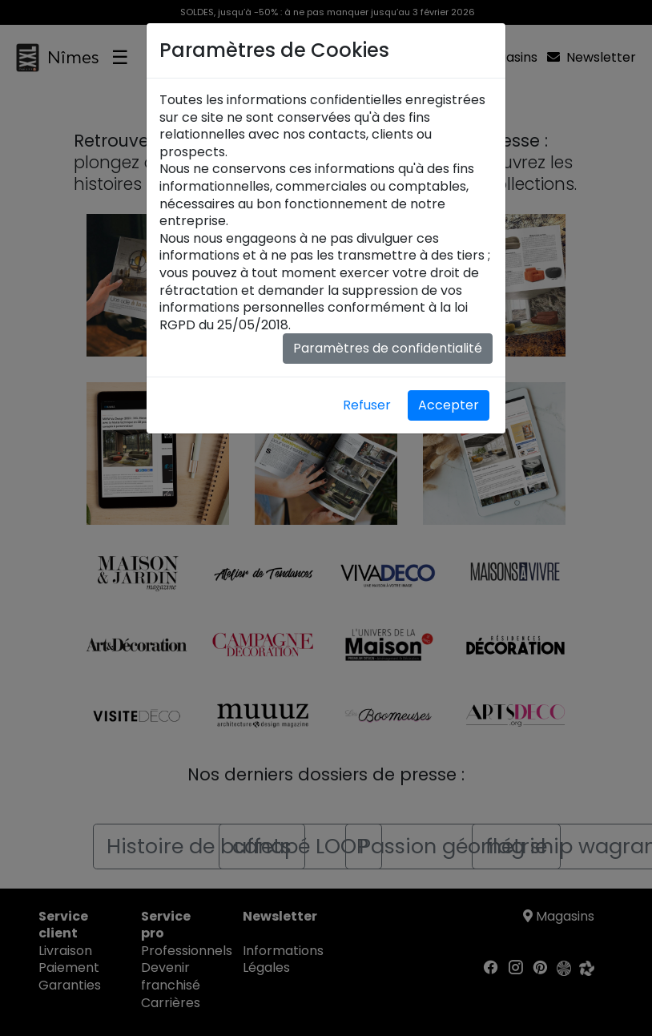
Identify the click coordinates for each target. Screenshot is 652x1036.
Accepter (448, 405)
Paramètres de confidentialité (387, 348)
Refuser (367, 405)
